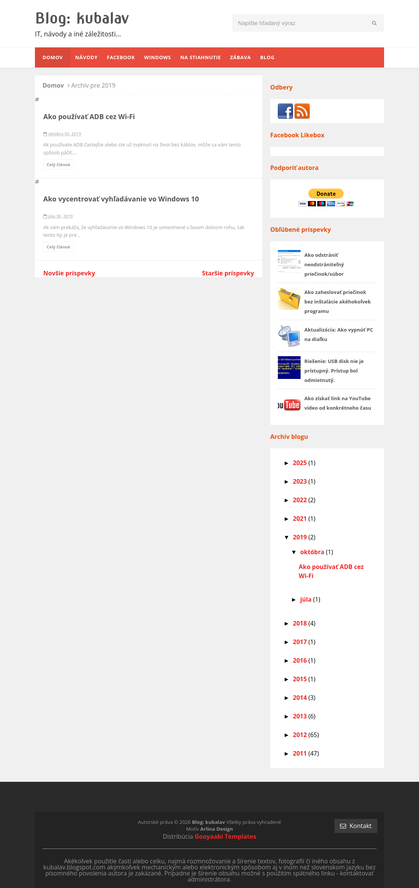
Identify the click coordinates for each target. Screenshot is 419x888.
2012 (301, 735)
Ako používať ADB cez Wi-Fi (89, 116)
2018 (301, 623)
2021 (301, 518)
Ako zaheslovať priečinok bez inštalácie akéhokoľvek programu (337, 301)
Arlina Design (216, 828)
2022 (301, 500)
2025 (301, 463)
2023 (301, 481)
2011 (301, 753)
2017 (301, 642)
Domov (54, 85)
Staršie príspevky (228, 273)
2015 (301, 679)
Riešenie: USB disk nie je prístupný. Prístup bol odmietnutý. (334, 370)
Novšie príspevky (69, 273)
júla (306, 599)
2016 (301, 660)
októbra (313, 552)
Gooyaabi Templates (225, 836)
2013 (301, 716)
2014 (301, 697)
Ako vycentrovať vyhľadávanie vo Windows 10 (121, 198)
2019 (301, 537)
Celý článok (59, 164)
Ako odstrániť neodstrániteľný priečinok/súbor (324, 264)
